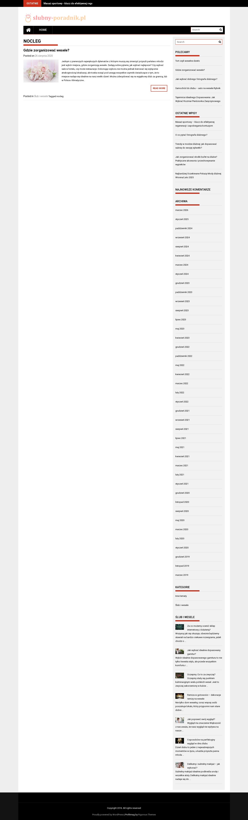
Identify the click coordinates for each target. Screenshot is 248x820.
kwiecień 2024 (182, 255)
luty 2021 (179, 474)
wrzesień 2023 (182, 301)
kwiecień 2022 (182, 374)
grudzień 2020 (182, 493)
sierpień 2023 (182, 310)
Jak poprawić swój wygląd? (201, 719)
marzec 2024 (181, 265)
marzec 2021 (181, 465)
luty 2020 (179, 538)
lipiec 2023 (180, 319)
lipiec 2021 (180, 438)
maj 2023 (179, 328)
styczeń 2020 (181, 547)
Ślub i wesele (41, 96)
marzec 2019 (181, 575)
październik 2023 (183, 292)
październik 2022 (183, 356)
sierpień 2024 (182, 246)
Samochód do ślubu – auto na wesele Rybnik (197, 88)
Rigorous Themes (147, 814)
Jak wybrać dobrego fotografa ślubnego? (196, 79)
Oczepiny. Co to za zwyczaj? (201, 674)
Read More (159, 88)
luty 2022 (179, 392)
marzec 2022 (181, 383)
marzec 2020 (181, 529)
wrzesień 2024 (182, 237)
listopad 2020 (182, 502)
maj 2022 (179, 365)
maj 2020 (179, 520)
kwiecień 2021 (182, 456)
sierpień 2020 (182, 511)
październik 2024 (183, 228)
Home (43, 29)
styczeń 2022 (181, 401)
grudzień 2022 (182, 347)
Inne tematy (181, 596)
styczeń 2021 (181, 483)
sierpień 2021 (182, 429)
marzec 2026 (181, 210)
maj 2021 (179, 447)
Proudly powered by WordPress (108, 814)
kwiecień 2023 (182, 338)
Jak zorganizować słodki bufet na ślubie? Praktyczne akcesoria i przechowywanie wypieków (196, 161)
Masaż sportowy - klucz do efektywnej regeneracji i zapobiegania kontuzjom (87, 3)
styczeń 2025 (181, 219)
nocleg (60, 96)
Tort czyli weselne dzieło (187, 61)
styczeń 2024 (181, 274)
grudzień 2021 (182, 410)
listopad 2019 (182, 566)
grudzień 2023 (182, 283)
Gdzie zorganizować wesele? (46, 50)
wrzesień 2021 (182, 420)
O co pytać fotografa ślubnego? (191, 135)
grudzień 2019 (182, 556)
